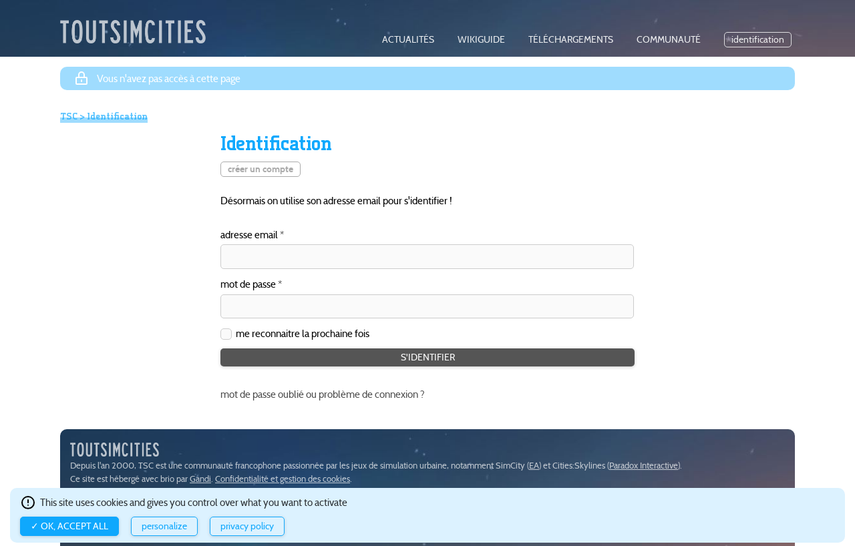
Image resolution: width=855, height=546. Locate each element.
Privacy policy (247, 526)
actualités (408, 39)
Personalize (164, 526)
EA (534, 466)
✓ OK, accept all (69, 526)
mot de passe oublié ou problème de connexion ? (322, 394)
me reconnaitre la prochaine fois (302, 333)
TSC (68, 116)
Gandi (200, 479)
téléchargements (570, 39)
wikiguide (481, 39)
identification (757, 39)
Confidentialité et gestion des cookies (282, 479)
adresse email (249, 235)
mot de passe (248, 284)
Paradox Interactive (643, 466)
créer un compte (260, 169)
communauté (669, 39)
